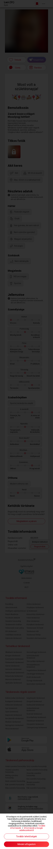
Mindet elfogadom (26, 844)
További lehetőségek (26, 836)
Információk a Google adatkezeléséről (31, 829)
